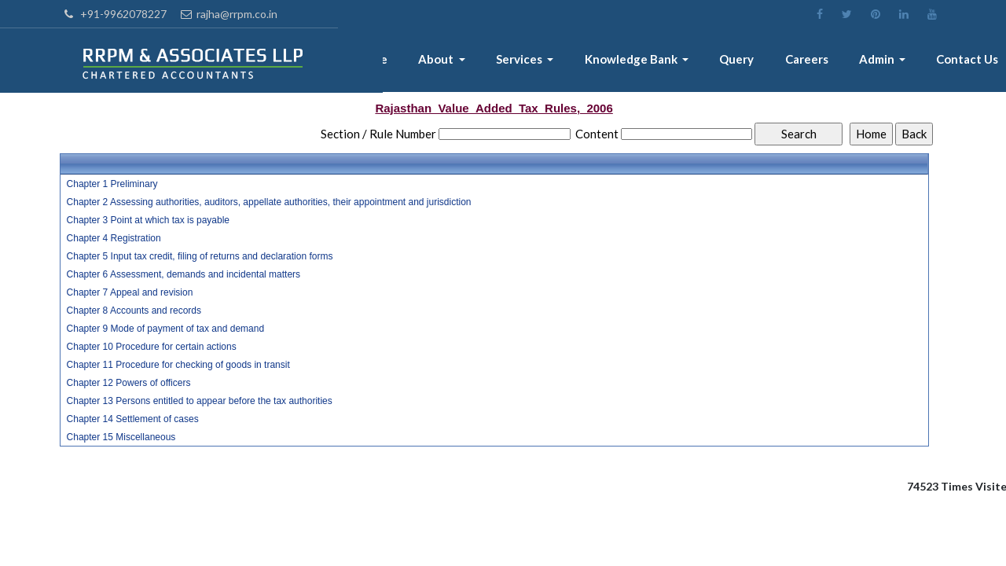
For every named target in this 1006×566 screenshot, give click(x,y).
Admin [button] (880, 60)
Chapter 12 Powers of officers (129, 382)
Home (383, 60)
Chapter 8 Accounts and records (134, 310)
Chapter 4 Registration (114, 238)
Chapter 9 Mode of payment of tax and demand (166, 328)
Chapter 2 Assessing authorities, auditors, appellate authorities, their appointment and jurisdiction (269, 202)
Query (742, 60)
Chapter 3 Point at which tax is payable (148, 220)
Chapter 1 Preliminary (112, 183)
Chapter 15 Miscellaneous (121, 437)
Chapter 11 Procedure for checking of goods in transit (178, 364)
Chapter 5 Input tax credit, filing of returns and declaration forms (200, 256)
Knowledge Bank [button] (639, 60)
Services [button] (529, 60)
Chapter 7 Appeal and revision (130, 292)
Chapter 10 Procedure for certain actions (152, 346)
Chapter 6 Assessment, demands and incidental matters (184, 274)
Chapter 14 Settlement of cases (133, 418)
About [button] (447, 60)
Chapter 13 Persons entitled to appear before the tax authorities (199, 400)
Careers (810, 60)
